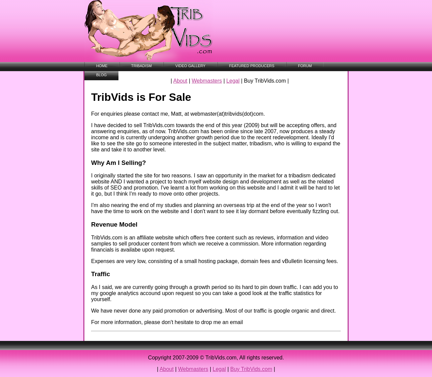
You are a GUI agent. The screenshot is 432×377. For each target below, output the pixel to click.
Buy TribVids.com (251, 369)
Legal (233, 81)
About (180, 81)
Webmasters (207, 81)
